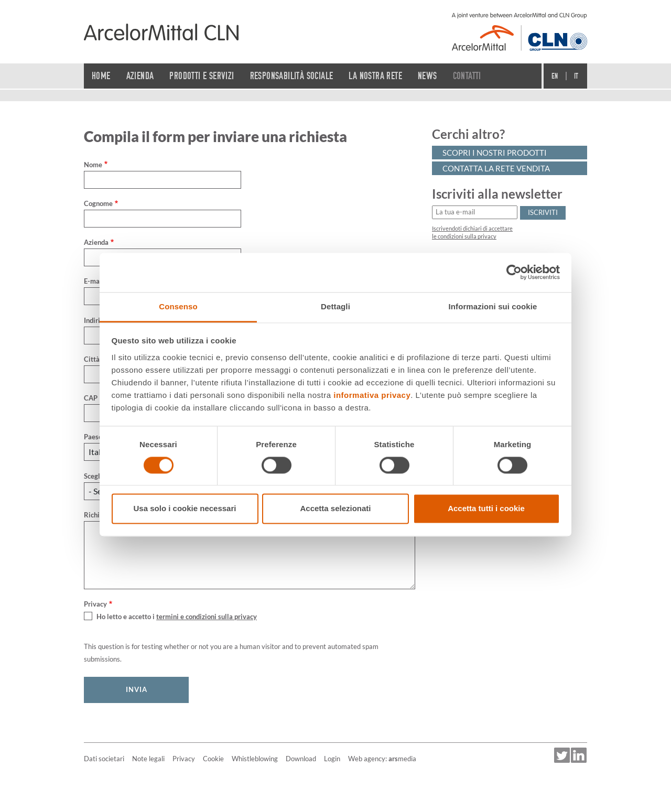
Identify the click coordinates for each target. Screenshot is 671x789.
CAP (91, 398)
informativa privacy (371, 395)
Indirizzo (97, 320)
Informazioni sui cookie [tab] (493, 306)
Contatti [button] (467, 75)
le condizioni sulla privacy (464, 236)
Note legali (148, 758)
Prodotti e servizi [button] (201, 75)
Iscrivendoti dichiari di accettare (472, 228)
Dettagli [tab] (335, 306)
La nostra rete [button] (375, 75)
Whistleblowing (255, 758)
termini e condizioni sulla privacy (206, 616)
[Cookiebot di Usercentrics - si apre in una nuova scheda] (514, 272)
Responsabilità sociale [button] (291, 75)
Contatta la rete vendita (496, 168)
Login (332, 758)
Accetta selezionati (335, 508)
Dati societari (104, 758)
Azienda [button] (140, 75)
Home (101, 75)
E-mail (94, 281)
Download (301, 758)
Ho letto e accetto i (176, 616)
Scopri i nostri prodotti (494, 152)
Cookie (213, 758)
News (427, 75)
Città (92, 359)
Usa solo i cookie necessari (185, 508)
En (554, 76)
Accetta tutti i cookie (486, 508)
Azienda (96, 242)
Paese (93, 437)
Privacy (183, 758)
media (402, 758)
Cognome (98, 203)
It (576, 76)
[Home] (161, 32)
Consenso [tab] (178, 306)
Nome (93, 164)
